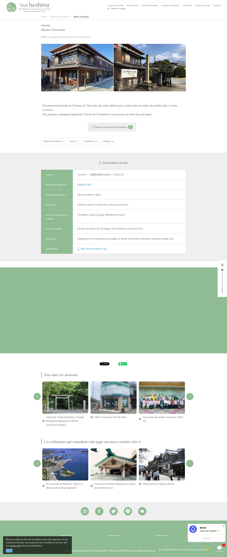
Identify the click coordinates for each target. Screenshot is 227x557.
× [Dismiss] (223, 526)
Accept (9, 550)
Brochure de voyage (162, 535)
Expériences (89, 141)
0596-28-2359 (84, 184)
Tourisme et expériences (60, 17)
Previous (37, 396)
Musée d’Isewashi (81, 17)
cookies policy (16, 546)
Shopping (107, 141)
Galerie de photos (113, 535)
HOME (44, 17)
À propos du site (65, 535)
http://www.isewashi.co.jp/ (92, 248)
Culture (72, 141)
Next (189, 396)
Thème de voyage (118, 8)
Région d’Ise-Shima (51, 141)
